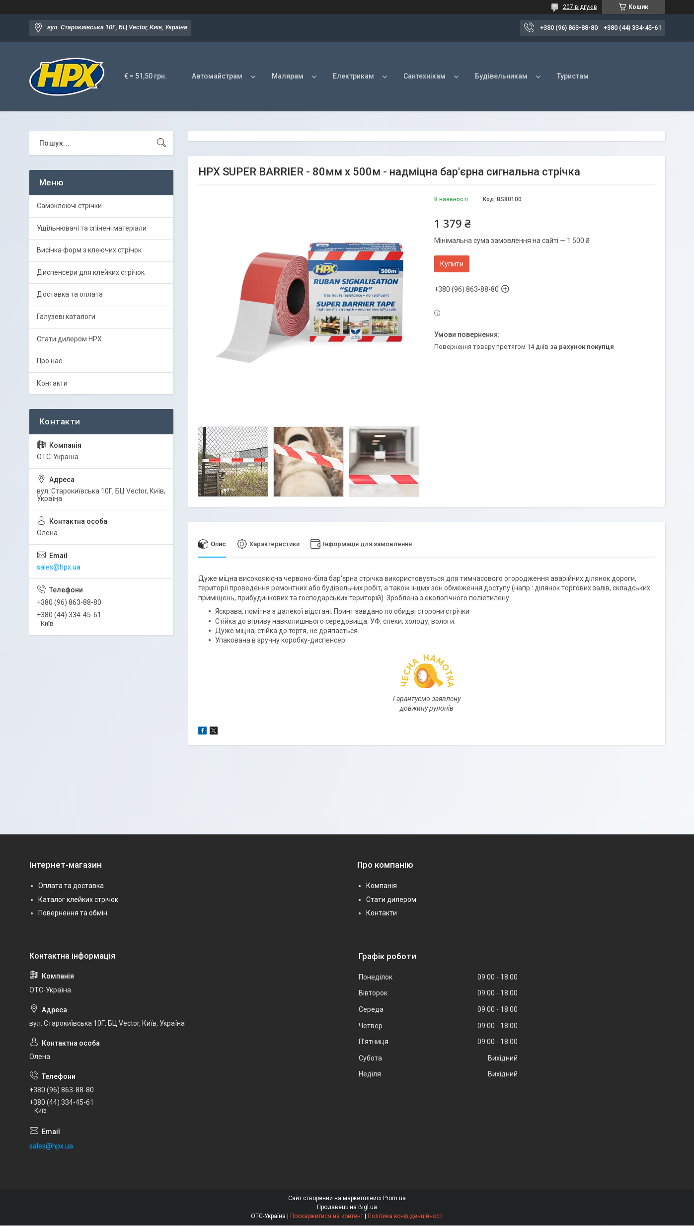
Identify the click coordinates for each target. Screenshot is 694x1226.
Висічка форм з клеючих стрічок (89, 250)
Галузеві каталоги (66, 317)
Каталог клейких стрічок (78, 899)
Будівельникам (501, 76)
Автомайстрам (217, 76)
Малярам (288, 76)
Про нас (49, 361)
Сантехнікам (424, 76)
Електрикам (353, 76)
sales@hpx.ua (58, 567)
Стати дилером (391, 899)
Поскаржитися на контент (326, 1216)
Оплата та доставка (71, 886)
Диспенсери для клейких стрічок (91, 272)
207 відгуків (580, 6)
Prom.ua (394, 1198)
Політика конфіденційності (406, 1216)
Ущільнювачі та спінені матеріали (92, 228)
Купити (451, 264)
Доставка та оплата (70, 294)
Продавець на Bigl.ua (347, 1207)
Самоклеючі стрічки (69, 206)
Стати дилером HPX (69, 339)
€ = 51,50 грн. (145, 76)
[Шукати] (161, 143)
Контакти (52, 383)
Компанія (381, 886)
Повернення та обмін (72, 913)
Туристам (573, 76)
